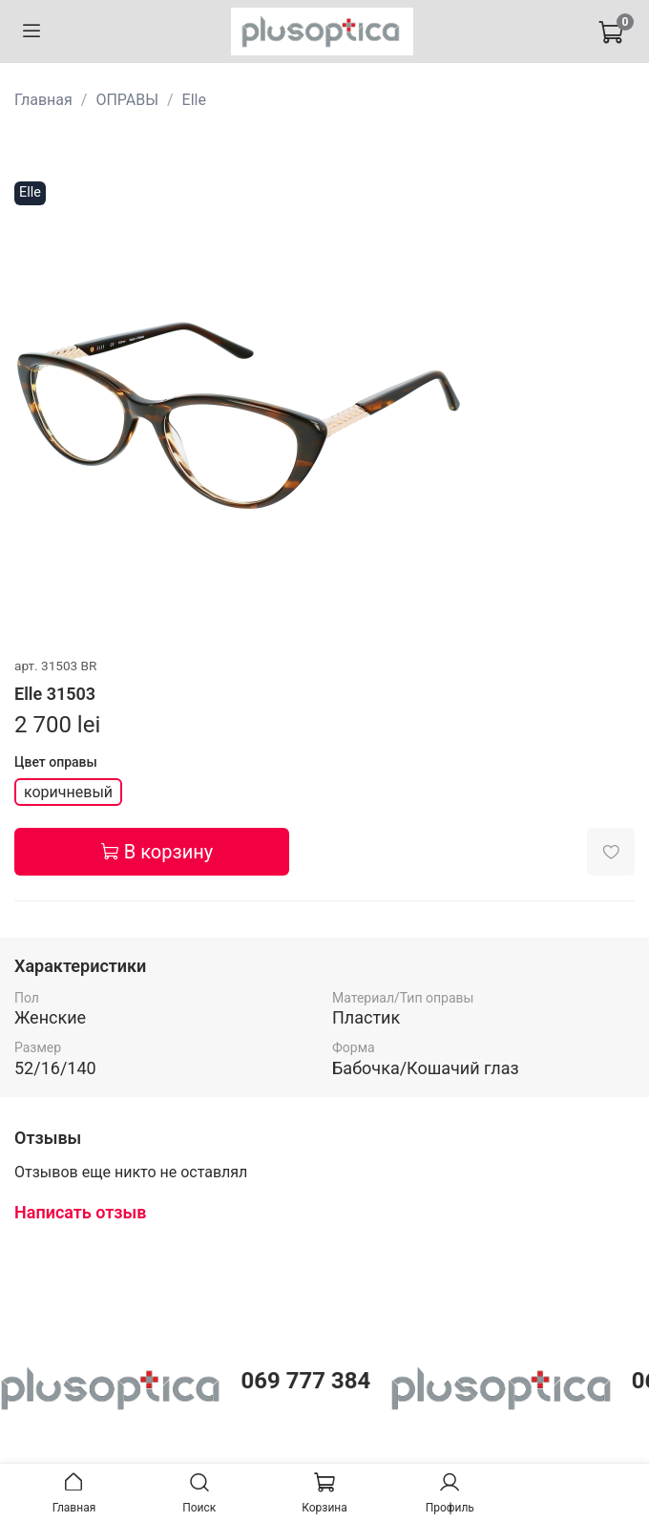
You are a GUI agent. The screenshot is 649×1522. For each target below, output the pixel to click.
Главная (43, 100)
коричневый (68, 792)
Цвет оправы (55, 762)
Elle (194, 100)
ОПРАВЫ (126, 100)
